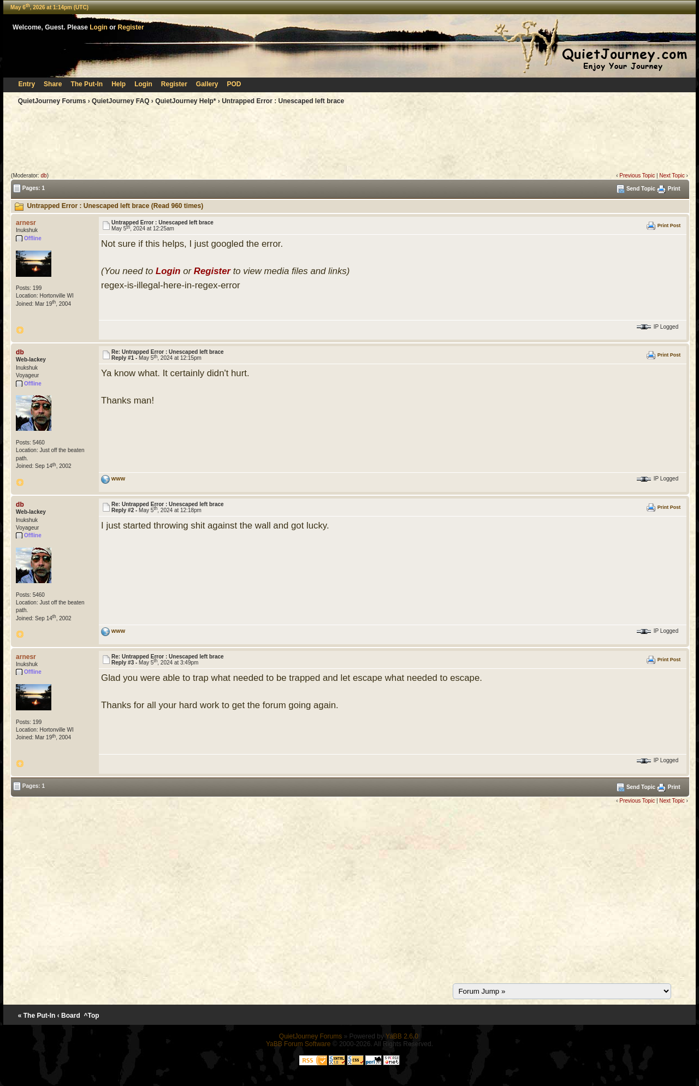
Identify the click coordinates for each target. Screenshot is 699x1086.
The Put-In (86, 84)
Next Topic (672, 176)
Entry (26, 84)
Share (53, 84)
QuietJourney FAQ (120, 101)
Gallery (207, 84)
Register (131, 27)
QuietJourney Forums (52, 101)
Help (118, 84)
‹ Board (68, 1015)
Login (99, 27)
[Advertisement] (349, 140)
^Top (91, 1015)
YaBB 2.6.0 (402, 1036)
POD (234, 84)
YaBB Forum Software (298, 1044)
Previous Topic (637, 176)
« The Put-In (37, 1015)
